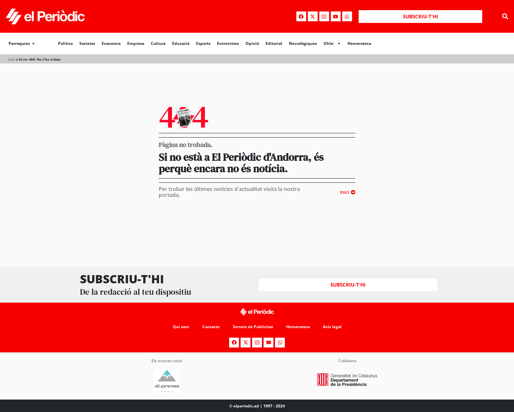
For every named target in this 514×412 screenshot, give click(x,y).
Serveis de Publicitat (253, 326)
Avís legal (332, 326)
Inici (11, 59)
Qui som (181, 326)
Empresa (135, 43)
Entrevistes (228, 43)
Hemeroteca (359, 43)
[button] (505, 16)
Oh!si (332, 43)
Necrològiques (303, 43)
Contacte (211, 326)
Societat (87, 43)
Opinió (252, 43)
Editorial (274, 43)
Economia (111, 43)
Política (65, 43)
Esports (203, 43)
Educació (180, 43)
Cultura (158, 43)
